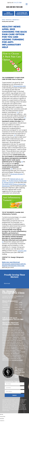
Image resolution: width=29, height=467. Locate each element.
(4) (22, 162)
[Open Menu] (27, 4)
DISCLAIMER (5, 407)
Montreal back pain (19, 86)
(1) (17, 112)
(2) (25, 118)
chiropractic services (16, 174)
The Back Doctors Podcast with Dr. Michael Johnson (14, 181)
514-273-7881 (18, 2)
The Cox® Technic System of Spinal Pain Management (14, 185)
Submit (14, 395)
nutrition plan (22, 251)
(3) (14, 135)
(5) (11, 169)
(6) (3, 242)
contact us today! (17, 360)
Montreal (7, 283)
